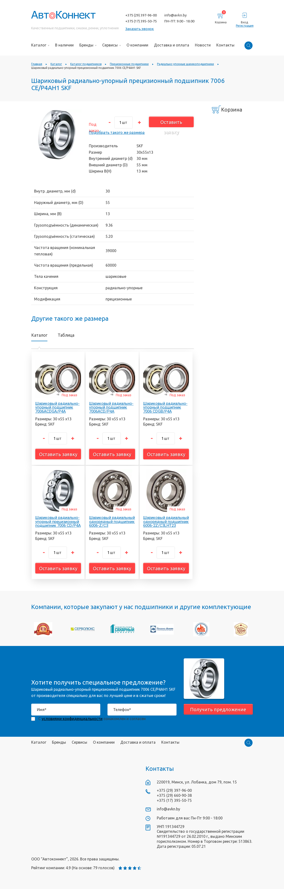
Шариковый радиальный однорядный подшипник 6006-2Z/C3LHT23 (166, 521)
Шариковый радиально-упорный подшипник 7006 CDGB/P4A (165, 407)
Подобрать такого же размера (117, 132)
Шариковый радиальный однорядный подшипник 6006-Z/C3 (112, 521)
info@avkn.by (175, 15)
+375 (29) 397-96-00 (141, 15)
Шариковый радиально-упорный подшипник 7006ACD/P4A (111, 407)
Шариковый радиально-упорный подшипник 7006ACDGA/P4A (57, 407)
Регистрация (244, 25)
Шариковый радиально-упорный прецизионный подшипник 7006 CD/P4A (58, 521)
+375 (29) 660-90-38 (174, 795)
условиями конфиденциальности (72, 718)
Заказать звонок (139, 29)
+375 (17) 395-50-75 (141, 21)
